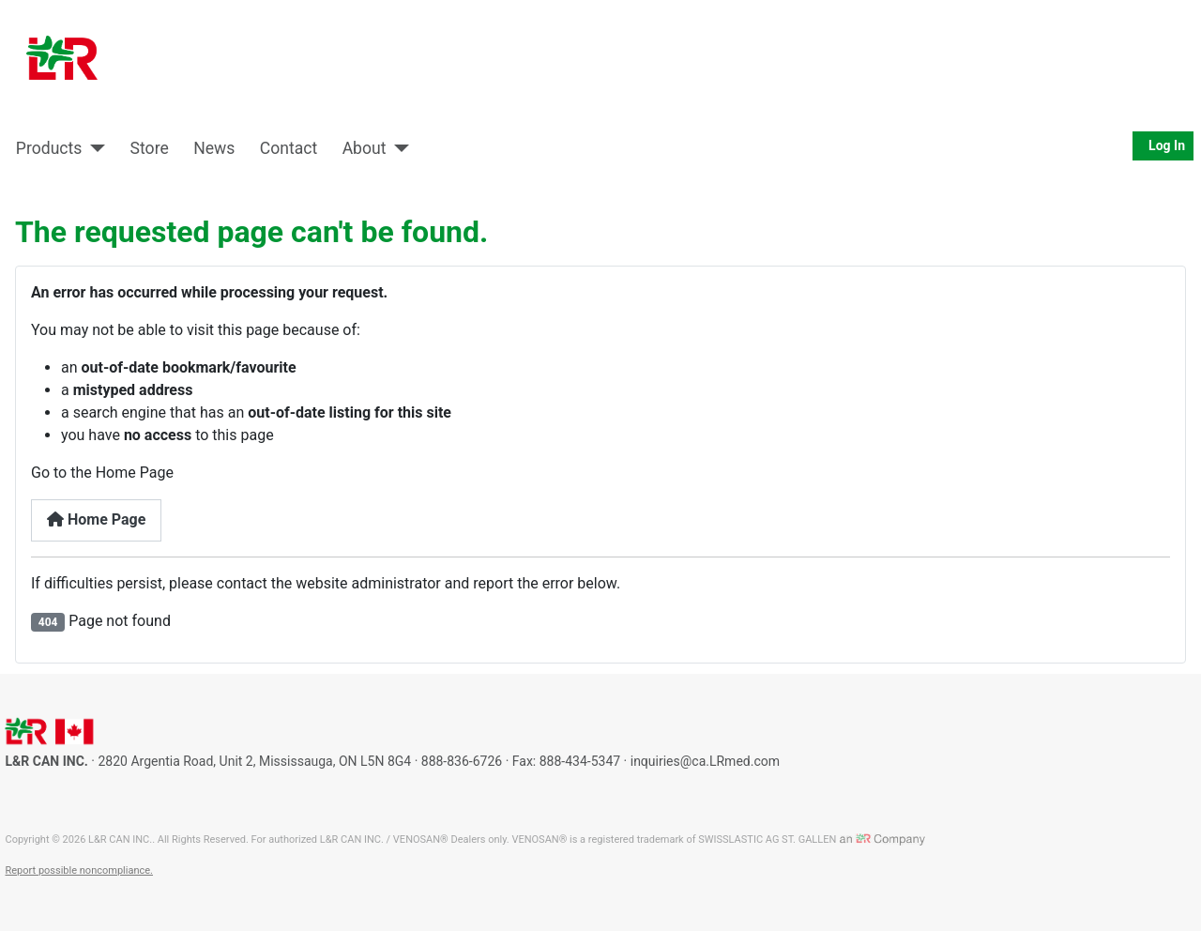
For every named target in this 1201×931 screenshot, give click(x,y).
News (214, 148)
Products (49, 148)
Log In (1163, 145)
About (364, 148)
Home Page (96, 519)
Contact (289, 148)
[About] (398, 148)
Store (149, 148)
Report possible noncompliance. (79, 870)
